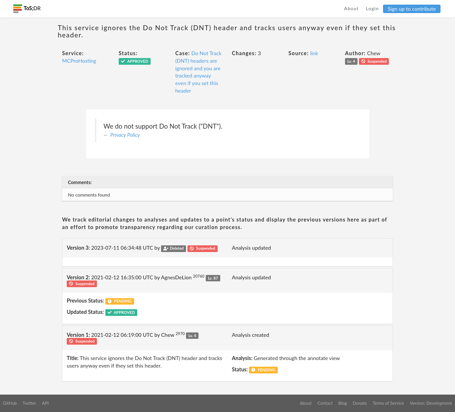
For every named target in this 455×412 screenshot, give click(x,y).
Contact (325, 403)
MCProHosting (79, 60)
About (351, 8)
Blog (342, 403)
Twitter (29, 403)
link (314, 53)
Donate (360, 403)
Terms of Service (388, 403)
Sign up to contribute (412, 9)
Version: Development (431, 403)
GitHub (10, 403)
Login (372, 8)
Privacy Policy (125, 135)
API (45, 403)
